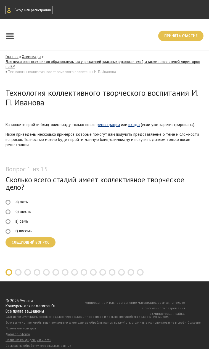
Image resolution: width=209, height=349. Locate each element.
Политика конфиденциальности (28, 340)
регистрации (108, 124)
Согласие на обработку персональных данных (38, 346)
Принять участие (180, 35)
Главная (12, 56)
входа (134, 124)
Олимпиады (31, 56)
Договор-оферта (18, 334)
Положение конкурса (21, 328)
